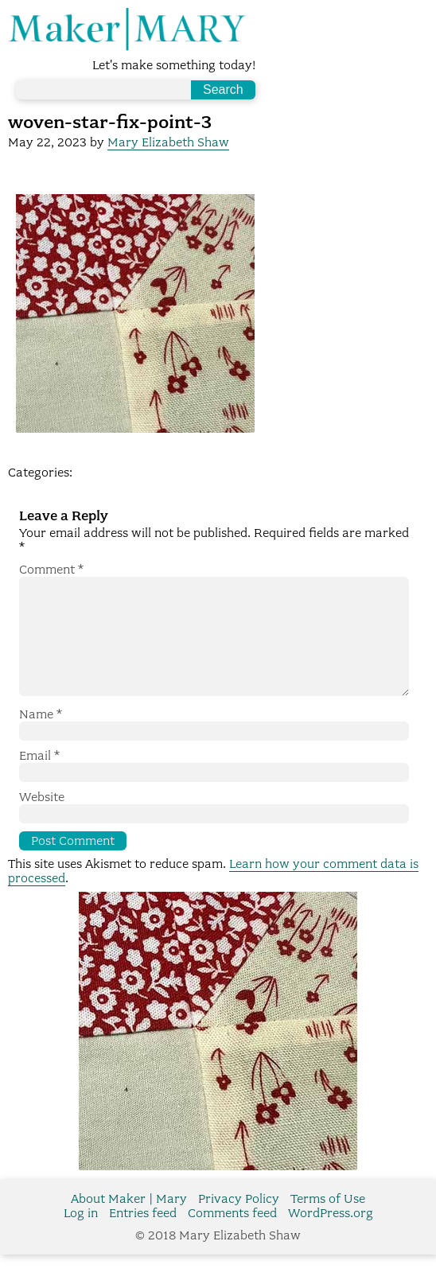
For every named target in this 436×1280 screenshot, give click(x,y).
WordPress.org (330, 1238)
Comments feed (232, 1238)
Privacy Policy (238, 1224)
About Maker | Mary (129, 1224)
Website (41, 822)
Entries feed (143, 1238)
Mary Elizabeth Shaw (168, 142)
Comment (51, 569)
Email (39, 781)
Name (40, 740)
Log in (81, 1238)
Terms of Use (327, 1224)
